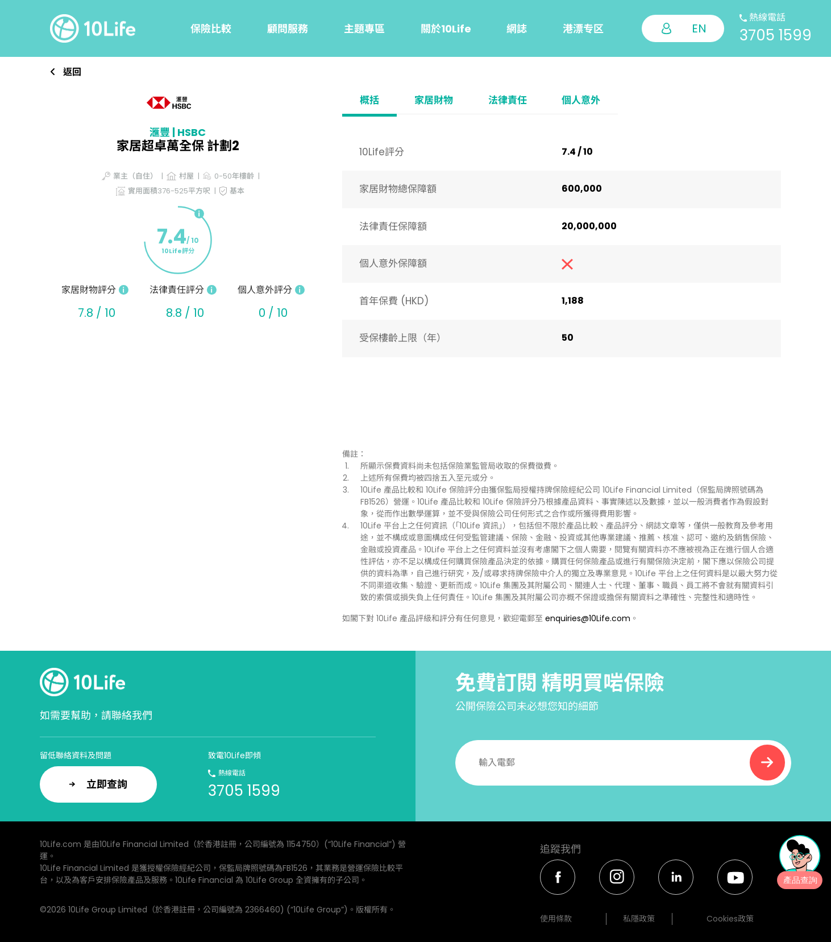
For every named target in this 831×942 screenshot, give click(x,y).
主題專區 (364, 29)
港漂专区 (583, 29)
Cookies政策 (730, 918)
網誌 (516, 29)
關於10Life (446, 29)
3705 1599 (775, 35)
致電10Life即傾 (234, 755)
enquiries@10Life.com (587, 618)
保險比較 (210, 29)
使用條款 (556, 918)
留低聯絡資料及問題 (75, 755)
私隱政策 (639, 918)
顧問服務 (287, 29)
